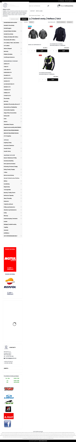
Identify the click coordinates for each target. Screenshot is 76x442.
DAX (43, 15)
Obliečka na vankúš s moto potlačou (15, 318)
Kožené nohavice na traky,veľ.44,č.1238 (15, 307)
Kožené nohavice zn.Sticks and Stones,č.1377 (14, 330)
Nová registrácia (69, 1)
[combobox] (61, 22)
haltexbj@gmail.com (10, 358)
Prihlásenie (62, 1)
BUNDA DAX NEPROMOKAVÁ (31, 45)
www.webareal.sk (43, 440)
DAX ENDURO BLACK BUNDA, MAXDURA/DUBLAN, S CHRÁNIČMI (48, 45)
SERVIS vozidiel (39, 11)
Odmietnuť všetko (14, 19)
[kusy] (27, 53)
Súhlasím (24, 19)
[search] (48, 6)
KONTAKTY (32, 11)
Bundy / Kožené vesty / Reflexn (34, 15)
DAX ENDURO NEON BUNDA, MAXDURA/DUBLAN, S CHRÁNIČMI (64, 45)
